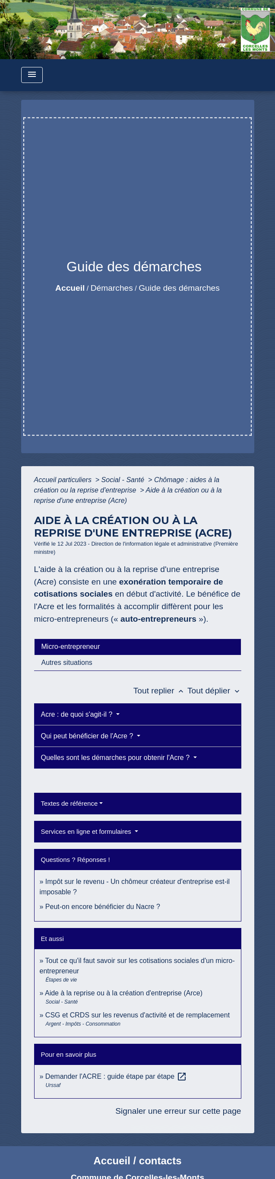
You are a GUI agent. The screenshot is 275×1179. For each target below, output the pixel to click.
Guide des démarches (179, 287)
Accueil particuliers (64, 479)
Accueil (70, 287)
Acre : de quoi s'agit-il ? (77, 714)
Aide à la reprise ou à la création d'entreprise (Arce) (123, 993)
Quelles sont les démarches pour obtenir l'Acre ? (116, 757)
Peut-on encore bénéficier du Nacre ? (102, 906)
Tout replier (160, 690)
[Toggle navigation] (32, 75)
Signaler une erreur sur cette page (178, 1110)
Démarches (112, 287)
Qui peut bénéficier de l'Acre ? (88, 736)
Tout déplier (214, 690)
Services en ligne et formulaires (87, 831)
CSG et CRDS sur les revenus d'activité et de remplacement (137, 1015)
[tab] (137, 647)
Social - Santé (123, 479)
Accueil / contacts (137, 1160)
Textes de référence (69, 803)
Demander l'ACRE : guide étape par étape (116, 1076)
